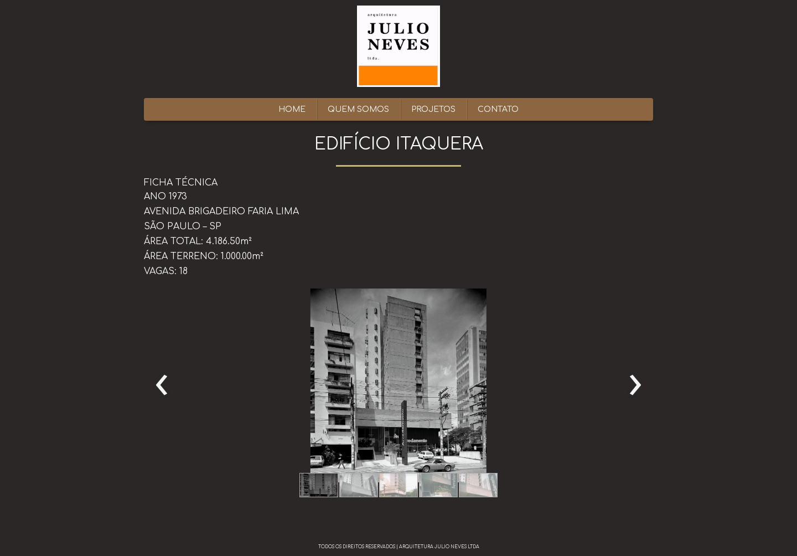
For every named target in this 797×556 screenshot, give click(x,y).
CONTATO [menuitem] (498, 109)
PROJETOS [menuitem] (433, 109)
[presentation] (162, 385)
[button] (318, 485)
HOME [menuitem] (292, 109)
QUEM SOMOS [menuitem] (358, 109)
